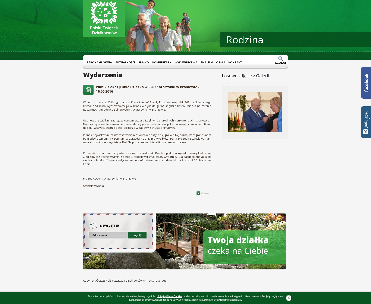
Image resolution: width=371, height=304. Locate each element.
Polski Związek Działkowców (124, 280)
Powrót (203, 193)
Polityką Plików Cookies (169, 296)
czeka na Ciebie (238, 245)
